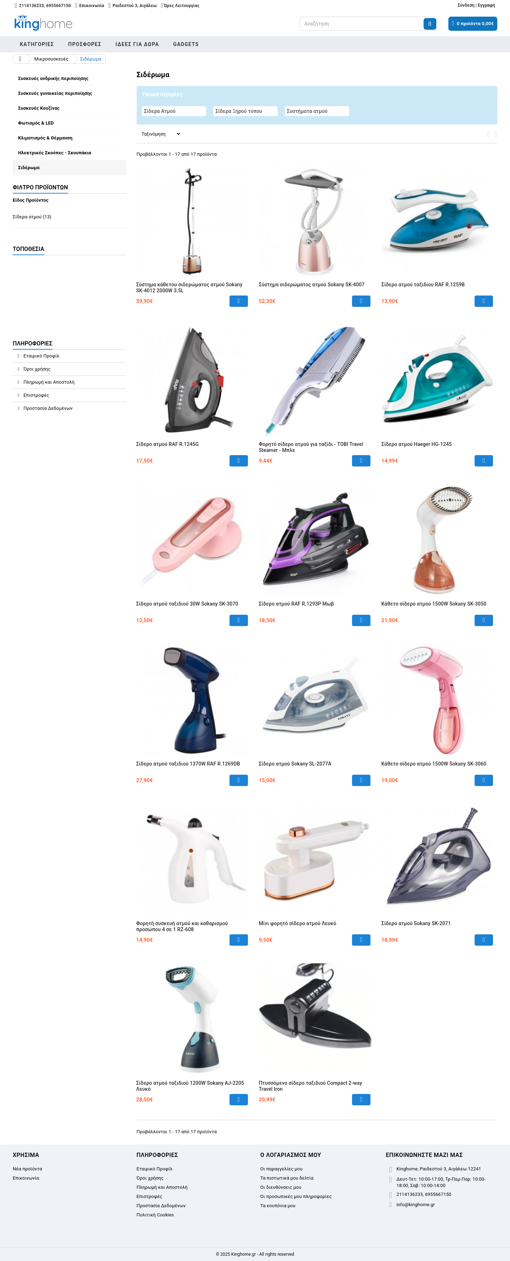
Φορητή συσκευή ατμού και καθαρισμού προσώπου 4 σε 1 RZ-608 (182, 926)
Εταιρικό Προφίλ (41, 356)
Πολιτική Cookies (155, 1214)
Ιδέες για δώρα (137, 44)
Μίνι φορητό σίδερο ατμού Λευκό (297, 923)
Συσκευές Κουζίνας (39, 108)
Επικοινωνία (26, 1178)
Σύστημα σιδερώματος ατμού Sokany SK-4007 (312, 284)
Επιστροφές (35, 395)
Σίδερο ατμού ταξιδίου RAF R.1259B (423, 284)
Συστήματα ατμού (307, 111)
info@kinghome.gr (416, 1204)
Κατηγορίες (37, 44)
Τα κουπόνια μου (277, 1205)
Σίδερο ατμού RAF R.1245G (167, 444)
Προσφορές (85, 44)
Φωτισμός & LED (36, 123)
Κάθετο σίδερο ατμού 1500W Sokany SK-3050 (434, 604)
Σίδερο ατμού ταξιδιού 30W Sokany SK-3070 (187, 604)
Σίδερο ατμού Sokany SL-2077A (295, 764)
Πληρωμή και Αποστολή (48, 382)
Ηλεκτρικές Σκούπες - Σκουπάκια (54, 152)
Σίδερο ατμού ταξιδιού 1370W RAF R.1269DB (188, 764)
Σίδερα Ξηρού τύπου (238, 111)
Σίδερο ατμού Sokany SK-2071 (416, 923)
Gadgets (186, 44)
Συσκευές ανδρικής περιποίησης (53, 78)
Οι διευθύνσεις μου (280, 1187)
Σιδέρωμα (29, 167)
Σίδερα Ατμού (160, 111)
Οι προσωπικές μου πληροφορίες (296, 1196)
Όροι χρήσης (36, 369)
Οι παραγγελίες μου (281, 1168)
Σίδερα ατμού (32, 216)
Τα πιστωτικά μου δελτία (286, 1178)
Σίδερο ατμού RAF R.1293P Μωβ (296, 604)
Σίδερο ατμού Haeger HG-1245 (416, 444)
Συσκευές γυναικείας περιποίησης (55, 93)
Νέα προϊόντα (27, 1168)
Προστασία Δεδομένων (47, 408)
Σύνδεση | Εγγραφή (476, 5)
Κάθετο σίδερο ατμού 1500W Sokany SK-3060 (434, 764)
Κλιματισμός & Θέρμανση (45, 138)
